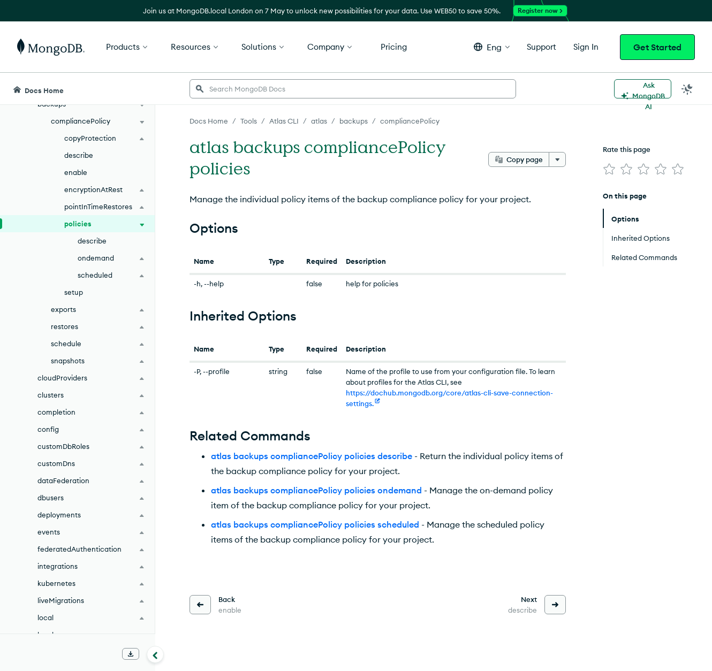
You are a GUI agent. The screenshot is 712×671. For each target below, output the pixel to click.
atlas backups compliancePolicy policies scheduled (315, 524)
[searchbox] (353, 88)
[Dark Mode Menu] (687, 88)
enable (75, 172)
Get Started (657, 47)
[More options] (557, 159)
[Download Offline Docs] (130, 654)
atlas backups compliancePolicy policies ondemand (316, 490)
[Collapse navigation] (155, 654)
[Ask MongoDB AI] (642, 88)
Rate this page (626, 149)
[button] (492, 46)
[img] (609, 169)
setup (73, 292)
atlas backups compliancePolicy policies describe (311, 456)
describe (78, 155)
